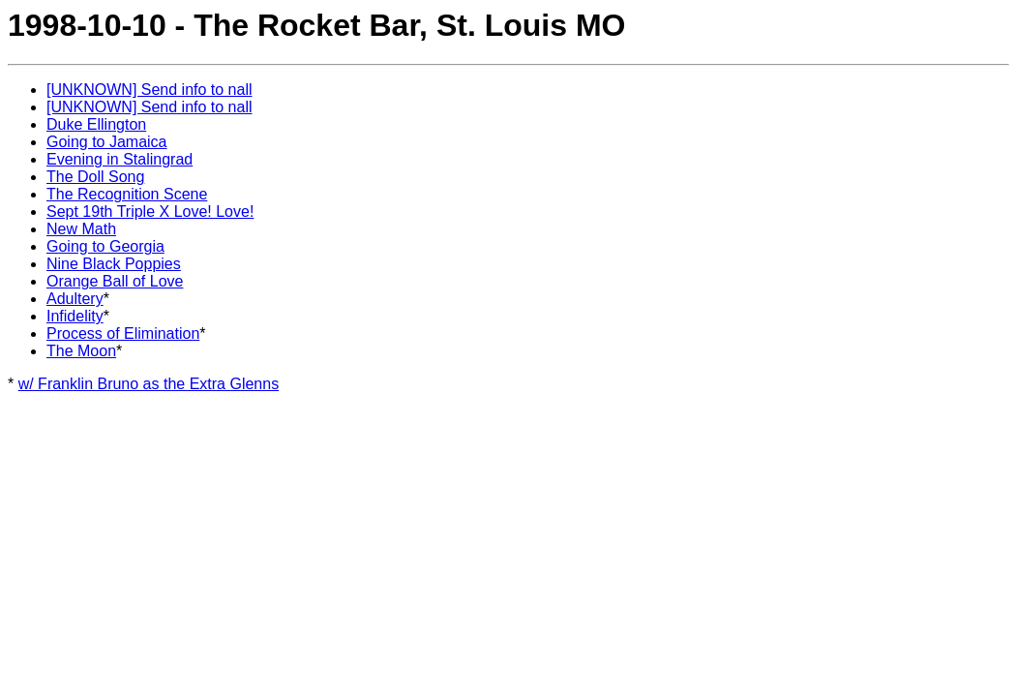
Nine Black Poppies (113, 264)
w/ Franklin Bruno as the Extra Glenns (148, 384)
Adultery (75, 298)
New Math (81, 229)
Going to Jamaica (106, 142)
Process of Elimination (122, 333)
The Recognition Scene (126, 194)
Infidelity (75, 316)
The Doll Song (95, 176)
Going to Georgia (105, 246)
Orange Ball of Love (114, 281)
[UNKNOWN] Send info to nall (149, 89)
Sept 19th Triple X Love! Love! (150, 211)
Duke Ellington (96, 124)
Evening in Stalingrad (119, 159)
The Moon (81, 351)
